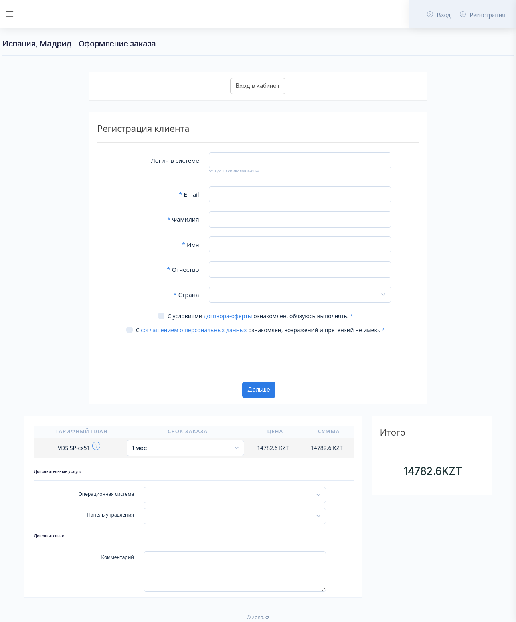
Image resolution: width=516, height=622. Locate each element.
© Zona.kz (258, 617)
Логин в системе (175, 160)
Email (189, 194)
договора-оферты (228, 316)
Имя (190, 244)
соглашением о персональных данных (194, 330)
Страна (186, 295)
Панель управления (110, 514)
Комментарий (117, 557)
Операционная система (106, 494)
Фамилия (183, 219)
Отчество (183, 269)
